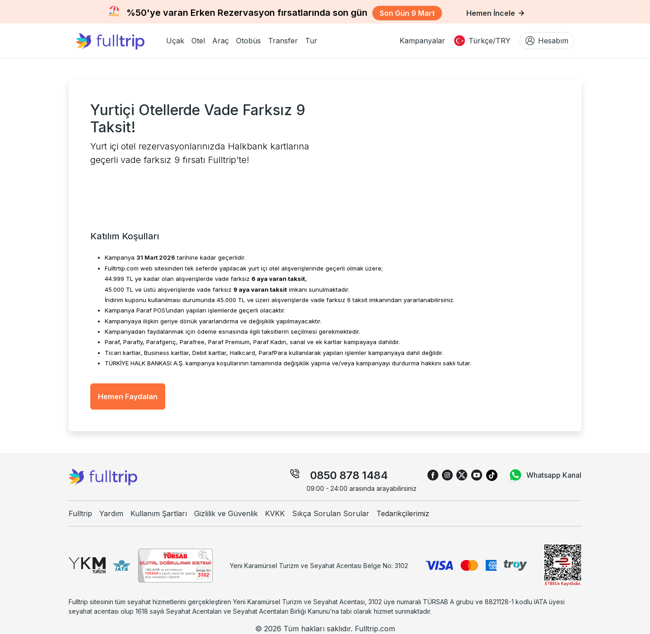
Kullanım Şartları (158, 513)
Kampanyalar (422, 40)
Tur (311, 40)
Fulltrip (80, 513)
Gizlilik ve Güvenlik (226, 513)
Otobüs (248, 40)
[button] (175, 40)
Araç (220, 40)
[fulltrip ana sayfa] (117, 41)
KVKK (275, 513)
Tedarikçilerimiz (402, 513)
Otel (198, 40)
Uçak (175, 40)
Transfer (283, 40)
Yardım (111, 513)
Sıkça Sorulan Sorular (330, 513)
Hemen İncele (495, 13)
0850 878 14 (342, 475)
